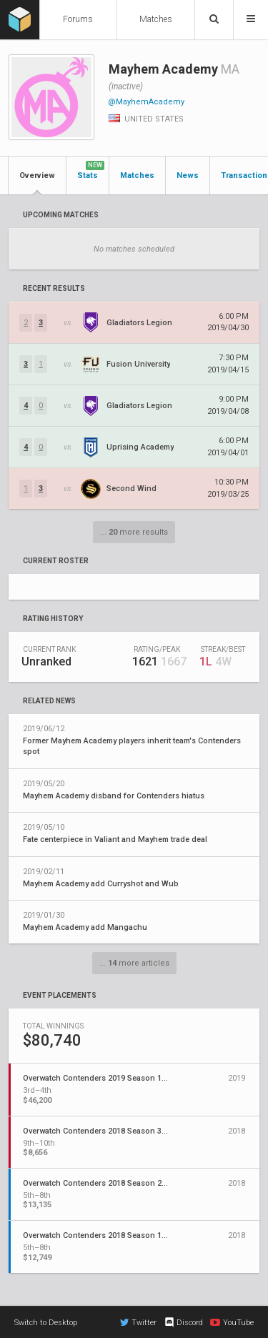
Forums (78, 19)
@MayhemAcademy (146, 101)
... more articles (134, 963)
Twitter (138, 1322)
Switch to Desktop (45, 1323)
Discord (183, 1322)
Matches (155, 19)
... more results (134, 532)
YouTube (232, 1322)
